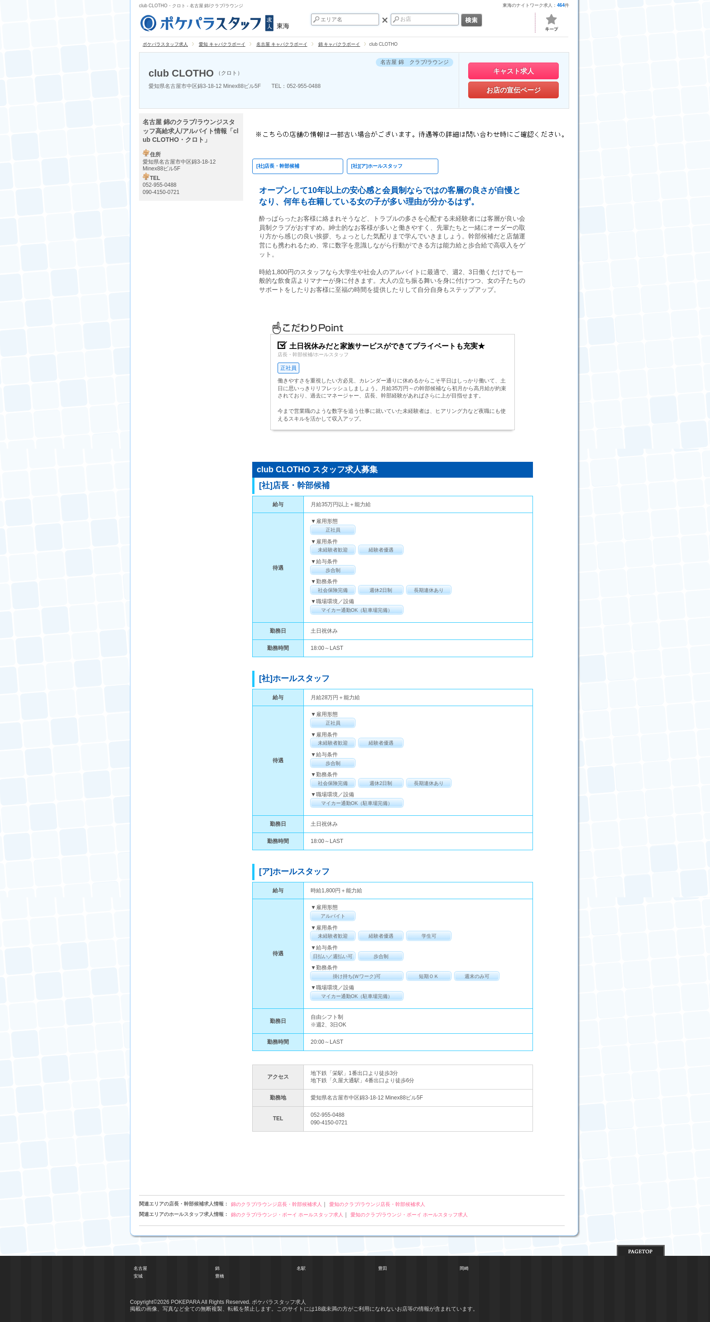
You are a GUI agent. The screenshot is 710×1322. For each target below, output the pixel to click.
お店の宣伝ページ (513, 90)
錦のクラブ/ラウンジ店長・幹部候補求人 (276, 1204)
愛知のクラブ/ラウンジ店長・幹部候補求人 (377, 1204)
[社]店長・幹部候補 (277, 166)
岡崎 (464, 1268)
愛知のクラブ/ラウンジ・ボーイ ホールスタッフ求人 (409, 1214)
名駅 (301, 1268)
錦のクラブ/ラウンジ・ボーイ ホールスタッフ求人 (287, 1214)
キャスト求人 (513, 71)
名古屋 (140, 1268)
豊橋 (219, 1276)
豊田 (382, 1268)
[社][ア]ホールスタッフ (377, 166)
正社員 (288, 368)
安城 (138, 1276)
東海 (214, 22)
